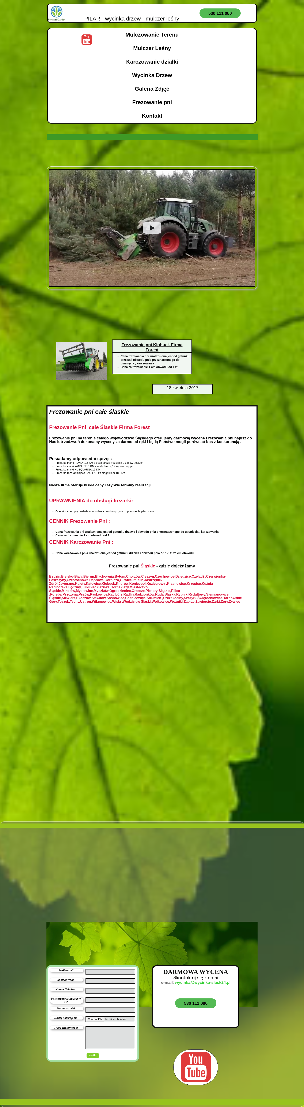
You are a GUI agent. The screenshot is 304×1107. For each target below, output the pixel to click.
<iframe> (94, 903)
